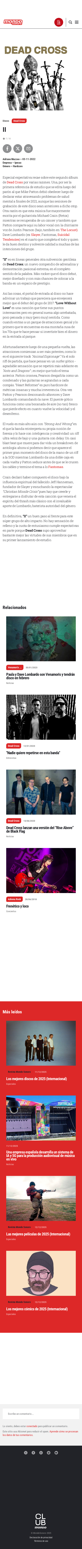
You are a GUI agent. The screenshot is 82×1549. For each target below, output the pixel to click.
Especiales (11, 1084)
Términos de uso (41, 1541)
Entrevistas (11, 758)
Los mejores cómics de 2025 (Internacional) (37, 1309)
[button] (59, 22)
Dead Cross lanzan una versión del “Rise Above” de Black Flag (40, 830)
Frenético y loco (17, 906)
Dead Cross (19, 120)
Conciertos (11, 911)
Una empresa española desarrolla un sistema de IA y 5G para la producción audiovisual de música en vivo (40, 1155)
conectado (31, 1426)
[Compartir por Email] (28, 148)
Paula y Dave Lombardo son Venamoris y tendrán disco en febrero (40, 676)
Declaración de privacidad (41, 1537)
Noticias (10, 683)
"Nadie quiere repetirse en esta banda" (33, 753)
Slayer (35, 234)
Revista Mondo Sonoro (19, 1071)
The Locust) (68, 230)
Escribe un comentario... (21, 1413)
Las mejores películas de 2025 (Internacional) (38, 1234)
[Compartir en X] (17, 148)
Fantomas (55, 467)
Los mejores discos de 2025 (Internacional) (36, 1079)
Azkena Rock (14, 899)
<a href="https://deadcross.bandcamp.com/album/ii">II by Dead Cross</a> (41, 558)
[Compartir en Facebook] (7, 148)
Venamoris (13, 667)
